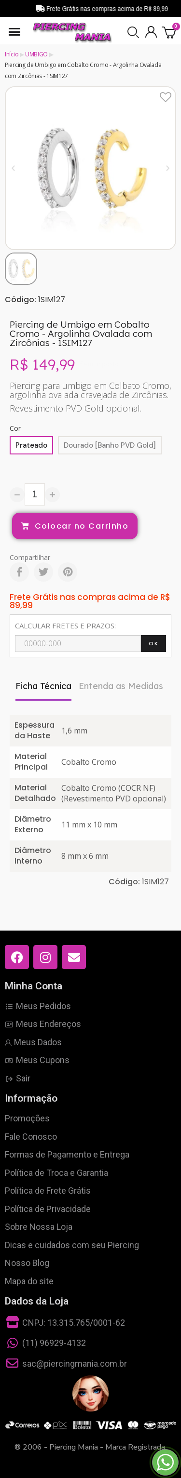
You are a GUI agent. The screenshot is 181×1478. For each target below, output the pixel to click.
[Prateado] (31, 445)
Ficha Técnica (43, 686)
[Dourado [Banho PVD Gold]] (110, 445)
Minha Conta (33, 986)
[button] (133, 32)
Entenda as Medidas (121, 686)
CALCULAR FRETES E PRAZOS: (65, 625)
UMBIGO (36, 54)
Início (11, 54)
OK (153, 643)
